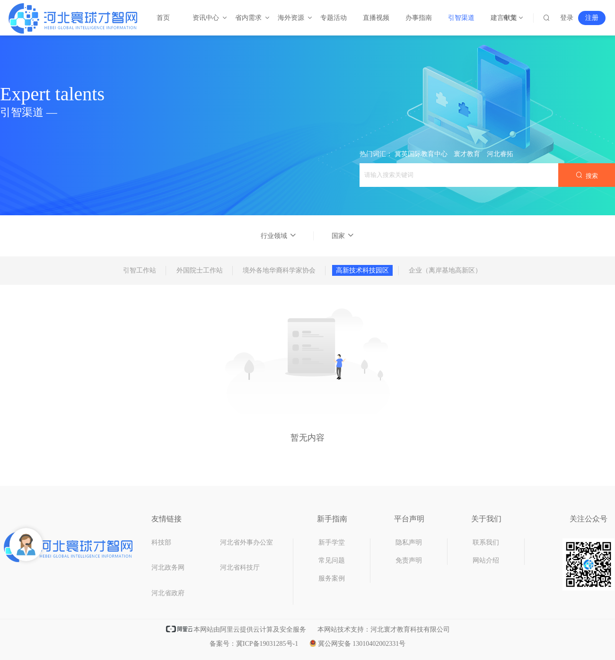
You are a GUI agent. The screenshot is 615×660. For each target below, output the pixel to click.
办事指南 (418, 17)
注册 (591, 17)
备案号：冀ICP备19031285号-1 (254, 643)
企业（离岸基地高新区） (445, 270)
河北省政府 (167, 593)
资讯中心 (206, 17)
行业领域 (279, 235)
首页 (163, 17)
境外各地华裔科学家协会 (279, 270)
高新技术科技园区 (362, 270)
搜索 (587, 175)
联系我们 (486, 542)
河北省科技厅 (240, 567)
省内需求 (249, 17)
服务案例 (331, 578)
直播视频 (376, 17)
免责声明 (408, 560)
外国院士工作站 (199, 270)
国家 (343, 235)
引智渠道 (461, 17)
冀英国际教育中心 (421, 154)
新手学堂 (331, 542)
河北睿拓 (500, 154)
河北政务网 (167, 567)
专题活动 (333, 17)
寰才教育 (467, 154)
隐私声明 (408, 542)
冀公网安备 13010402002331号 (357, 643)
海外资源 (291, 17)
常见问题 (331, 560)
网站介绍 (486, 560)
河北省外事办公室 (246, 542)
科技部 (161, 542)
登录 (566, 17)
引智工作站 (139, 270)
